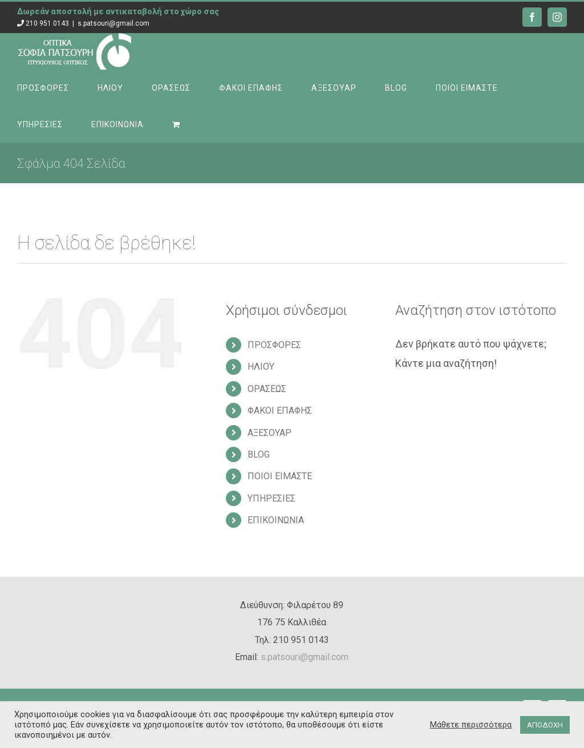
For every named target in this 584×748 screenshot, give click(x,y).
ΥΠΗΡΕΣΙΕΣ (271, 498)
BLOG (259, 454)
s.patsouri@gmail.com (113, 23)
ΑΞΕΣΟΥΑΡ (269, 432)
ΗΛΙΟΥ (261, 366)
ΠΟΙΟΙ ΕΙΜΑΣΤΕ (280, 476)
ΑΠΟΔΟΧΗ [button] (545, 725)
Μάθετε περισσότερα (471, 724)
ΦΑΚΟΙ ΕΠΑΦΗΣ (280, 410)
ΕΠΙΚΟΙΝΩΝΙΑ (276, 520)
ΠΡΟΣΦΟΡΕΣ (274, 344)
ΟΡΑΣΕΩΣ (267, 388)
